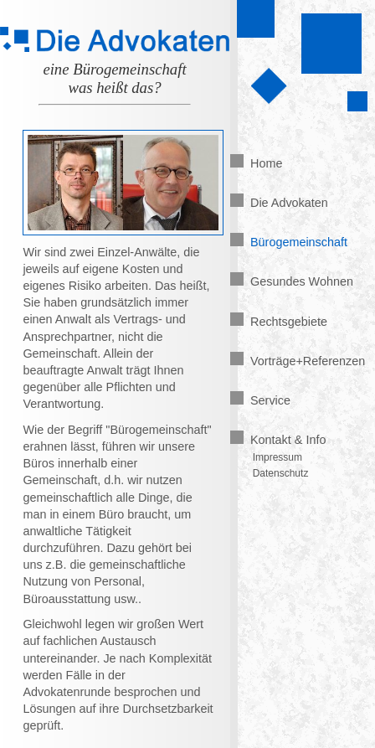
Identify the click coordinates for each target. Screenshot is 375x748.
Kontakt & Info (278, 439)
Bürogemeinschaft (288, 242)
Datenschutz (281, 473)
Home (256, 163)
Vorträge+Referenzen (297, 361)
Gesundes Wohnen (291, 281)
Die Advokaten (279, 202)
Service (260, 400)
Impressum (277, 457)
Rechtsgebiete (278, 321)
